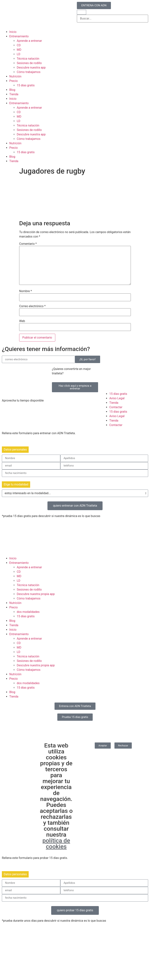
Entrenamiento (19, 36)
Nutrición (15, 76)
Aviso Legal (117, 398)
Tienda (13, 94)
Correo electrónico (32, 306)
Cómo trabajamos (28, 72)
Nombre (25, 291)
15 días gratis (26, 85)
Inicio (12, 32)
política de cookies (56, 843)
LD (18, 54)
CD (19, 45)
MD (19, 49)
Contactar (115, 407)
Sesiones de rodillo (29, 63)
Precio (13, 81)
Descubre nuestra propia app (36, 594)
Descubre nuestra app (31, 67)
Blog (12, 90)
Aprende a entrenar (29, 41)
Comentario (28, 243)
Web (22, 321)
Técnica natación (28, 58)
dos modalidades (28, 612)
